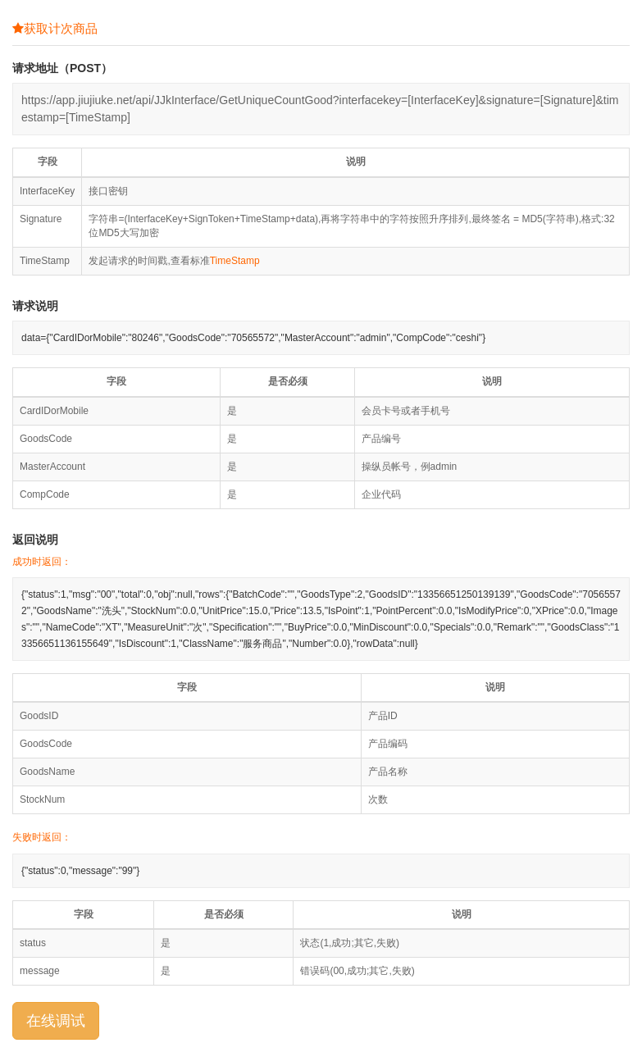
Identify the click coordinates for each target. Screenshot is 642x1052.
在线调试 (55, 1021)
